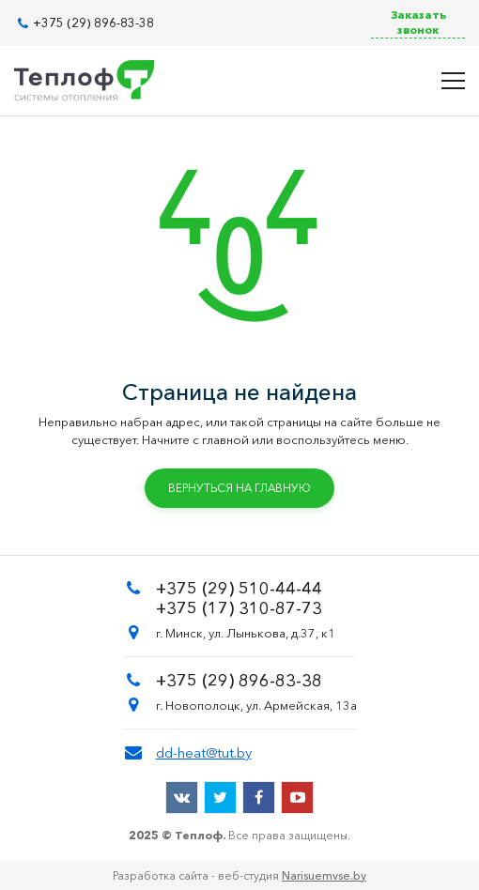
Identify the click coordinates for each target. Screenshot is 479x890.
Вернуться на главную (239, 488)
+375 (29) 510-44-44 (239, 588)
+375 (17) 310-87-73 (239, 608)
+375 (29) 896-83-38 (93, 23)
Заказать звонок (418, 22)
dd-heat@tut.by (204, 752)
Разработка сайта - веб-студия (239, 875)
